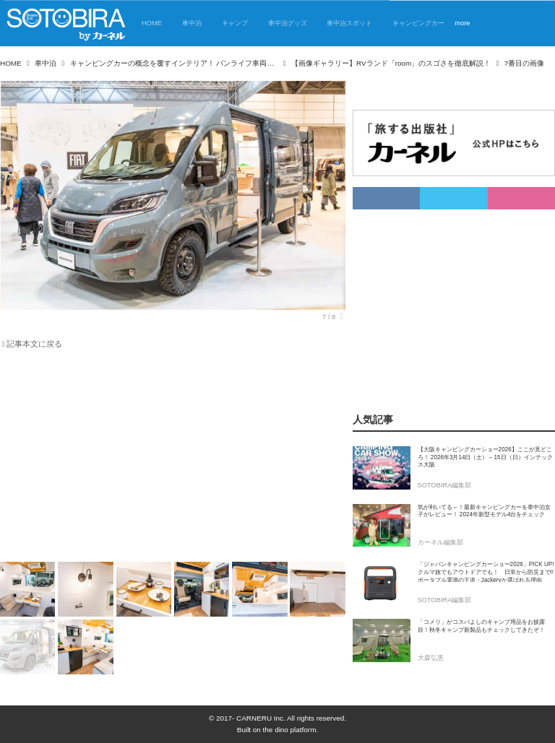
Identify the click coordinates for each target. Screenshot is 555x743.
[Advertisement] (172, 458)
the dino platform (290, 730)
